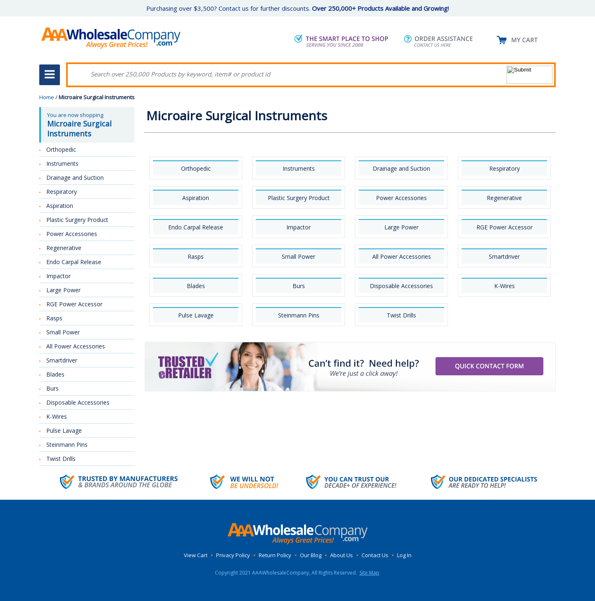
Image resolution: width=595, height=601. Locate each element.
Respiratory (504, 168)
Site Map (369, 572)
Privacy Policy (233, 555)
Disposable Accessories (401, 286)
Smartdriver (504, 256)
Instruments (299, 168)
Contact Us (375, 555)
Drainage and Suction (401, 168)
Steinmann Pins (298, 315)
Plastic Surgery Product (299, 198)
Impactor (298, 227)
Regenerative (504, 198)
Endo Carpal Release (195, 227)
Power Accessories (401, 198)
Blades (196, 286)
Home (46, 97)
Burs (299, 286)
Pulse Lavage (196, 315)
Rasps (196, 256)
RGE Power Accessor (504, 227)
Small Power (298, 256)
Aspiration (195, 198)
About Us (341, 555)
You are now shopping (87, 124)
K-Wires (504, 286)
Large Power (401, 227)
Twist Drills (401, 315)
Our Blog (310, 555)
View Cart (195, 555)
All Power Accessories (401, 256)
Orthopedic (196, 168)
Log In (404, 555)
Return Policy (275, 555)
